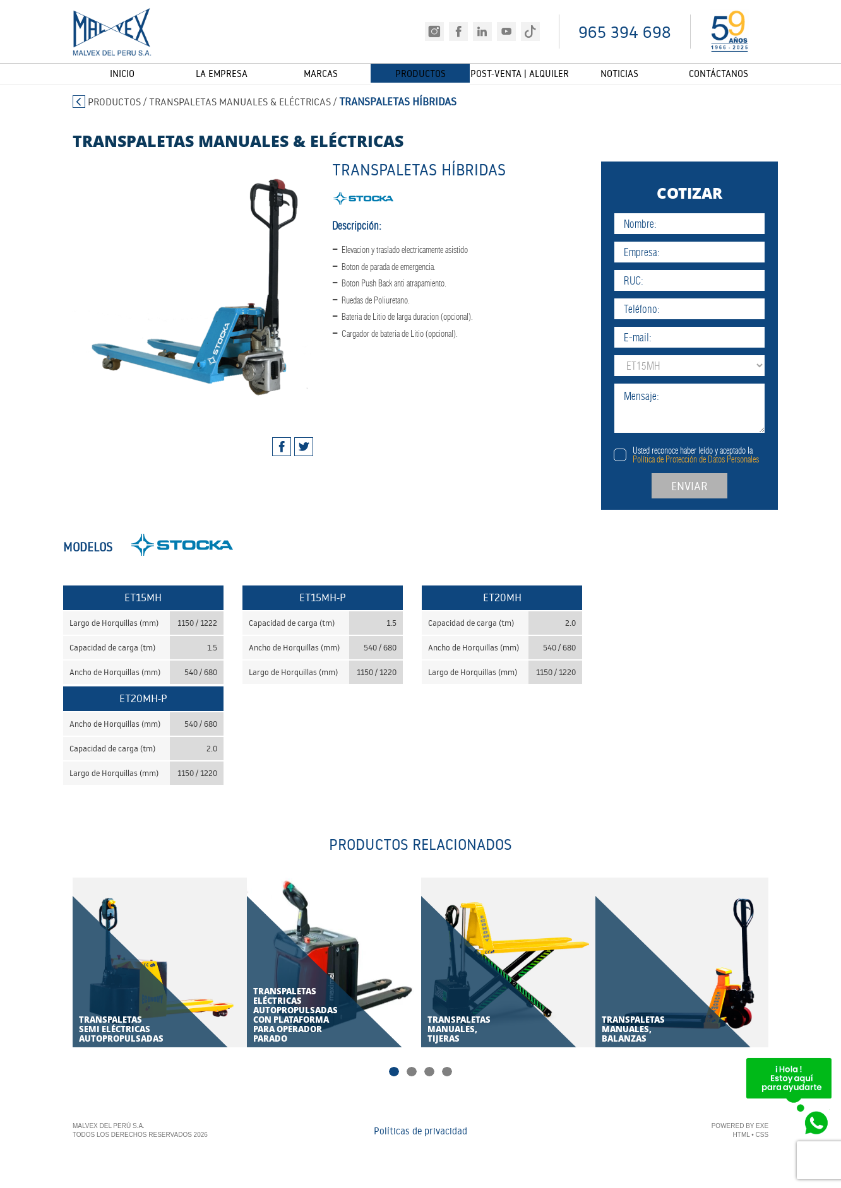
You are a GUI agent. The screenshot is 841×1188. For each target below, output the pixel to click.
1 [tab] (396, 1072)
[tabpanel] (185, 285)
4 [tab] (445, 1072)
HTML (741, 1135)
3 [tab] (429, 1072)
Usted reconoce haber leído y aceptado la (711, 455)
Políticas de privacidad (420, 1131)
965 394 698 (624, 32)
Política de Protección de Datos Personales (711, 459)
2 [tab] (412, 1072)
